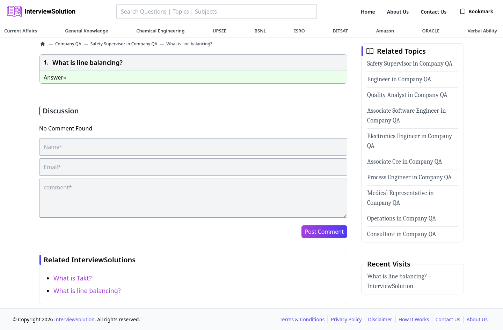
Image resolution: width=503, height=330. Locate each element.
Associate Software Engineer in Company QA (406, 115)
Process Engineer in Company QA (409, 177)
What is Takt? (72, 278)
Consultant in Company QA (401, 234)
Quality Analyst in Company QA (407, 95)
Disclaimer (380, 319)
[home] (42, 44)
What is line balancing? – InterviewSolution (399, 281)
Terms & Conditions (302, 319)
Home (368, 11)
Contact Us (433, 11)
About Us (398, 11)
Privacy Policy (346, 319)
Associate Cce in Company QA (404, 161)
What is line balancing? (87, 290)
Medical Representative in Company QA (400, 198)
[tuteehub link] (20, 30)
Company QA (68, 44)
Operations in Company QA (401, 218)
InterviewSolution (74, 319)
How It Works (414, 319)
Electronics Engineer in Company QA (409, 141)
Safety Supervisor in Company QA (124, 44)
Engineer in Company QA (399, 79)
